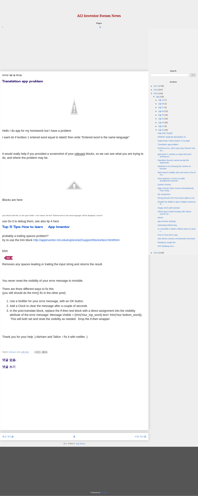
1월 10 (161, 100)
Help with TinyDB (165, 133)
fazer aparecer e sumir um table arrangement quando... (171, 179)
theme (160, 218)
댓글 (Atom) (80, 444)
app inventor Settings (167, 221)
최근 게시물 (8, 436)
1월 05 (161, 115)
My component (164, 194)
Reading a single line (167, 242)
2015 (156, 93)
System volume (164, 184)
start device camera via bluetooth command (176, 239)
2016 (156, 90)
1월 (157, 97)
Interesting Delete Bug (167, 225)
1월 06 (161, 111)
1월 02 (161, 126)
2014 (156, 253)
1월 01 (161, 130)
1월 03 (161, 122)
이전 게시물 (140, 436)
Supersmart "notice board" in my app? (174, 141)
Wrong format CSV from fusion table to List (176, 198)
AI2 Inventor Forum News (99, 16)
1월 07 (161, 107)
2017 (156, 86)
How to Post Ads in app (168, 235)
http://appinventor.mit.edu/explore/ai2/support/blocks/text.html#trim (76, 240)
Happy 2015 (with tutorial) (169, 208)
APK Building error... (166, 246)
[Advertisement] (74, 48)
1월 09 (161, 104)
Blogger (104, 492)
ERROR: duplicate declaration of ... (173, 137)
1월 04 (161, 119)
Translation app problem (168, 144)
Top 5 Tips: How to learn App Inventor (36, 227)
